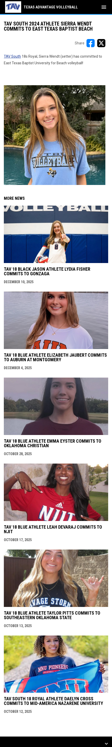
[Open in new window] (54, 135)
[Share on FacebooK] (90, 43)
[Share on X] (101, 43)
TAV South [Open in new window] (12, 56)
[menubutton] (104, 7)
